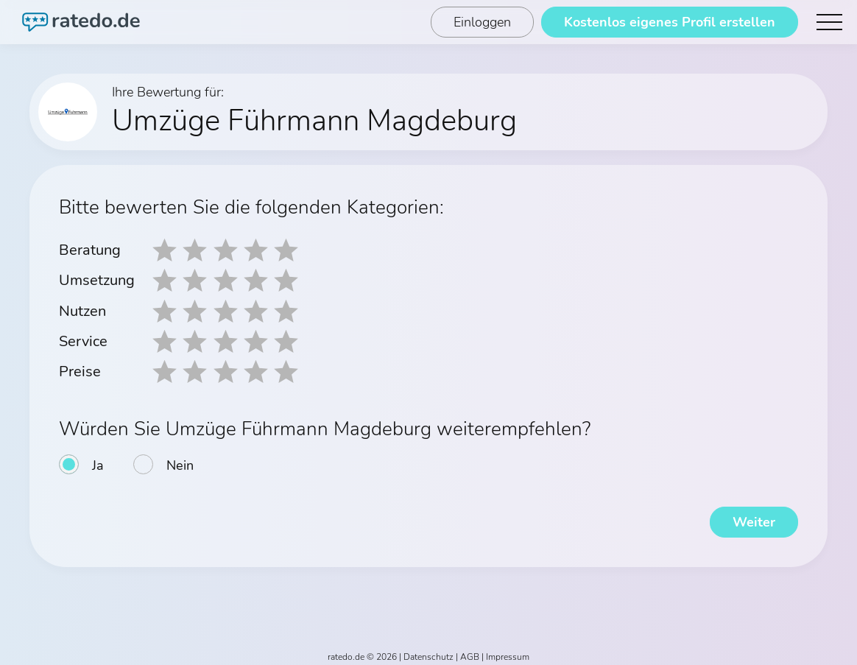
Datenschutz (428, 652)
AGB (469, 652)
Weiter (754, 517)
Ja (98, 461)
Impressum (507, 652)
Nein (180, 461)
